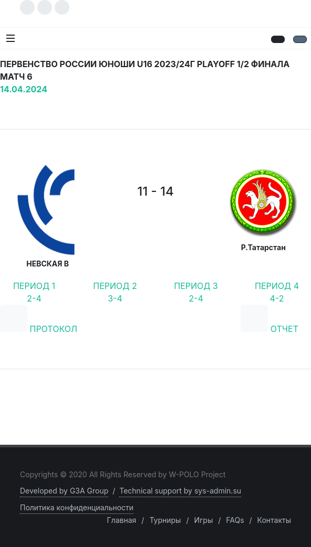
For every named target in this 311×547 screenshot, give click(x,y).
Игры (203, 520)
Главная (122, 520)
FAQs (235, 520)
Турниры (165, 520)
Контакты (274, 520)
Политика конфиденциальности (76, 507)
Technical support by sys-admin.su (180, 490)
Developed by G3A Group (64, 490)
